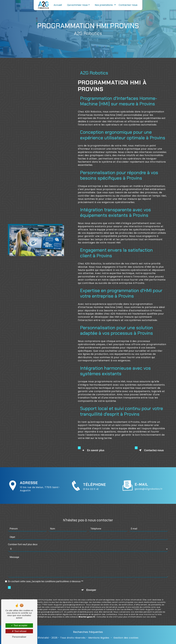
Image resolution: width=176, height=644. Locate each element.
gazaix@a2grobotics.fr (149, 475)
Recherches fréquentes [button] (88, 632)
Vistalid (44, 637)
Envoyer (91, 576)
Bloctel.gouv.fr (87, 603)
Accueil (58, 5)
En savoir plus (92, 450)
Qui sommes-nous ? (78, 5)
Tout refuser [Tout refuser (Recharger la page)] (19, 631)
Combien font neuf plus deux (22, 530)
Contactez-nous (128, 5)
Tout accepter (19, 625)
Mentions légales (98, 637)
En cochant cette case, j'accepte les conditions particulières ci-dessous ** (45, 567)
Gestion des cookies (125, 637)
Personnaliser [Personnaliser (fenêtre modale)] (19, 637)
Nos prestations (104, 5)
